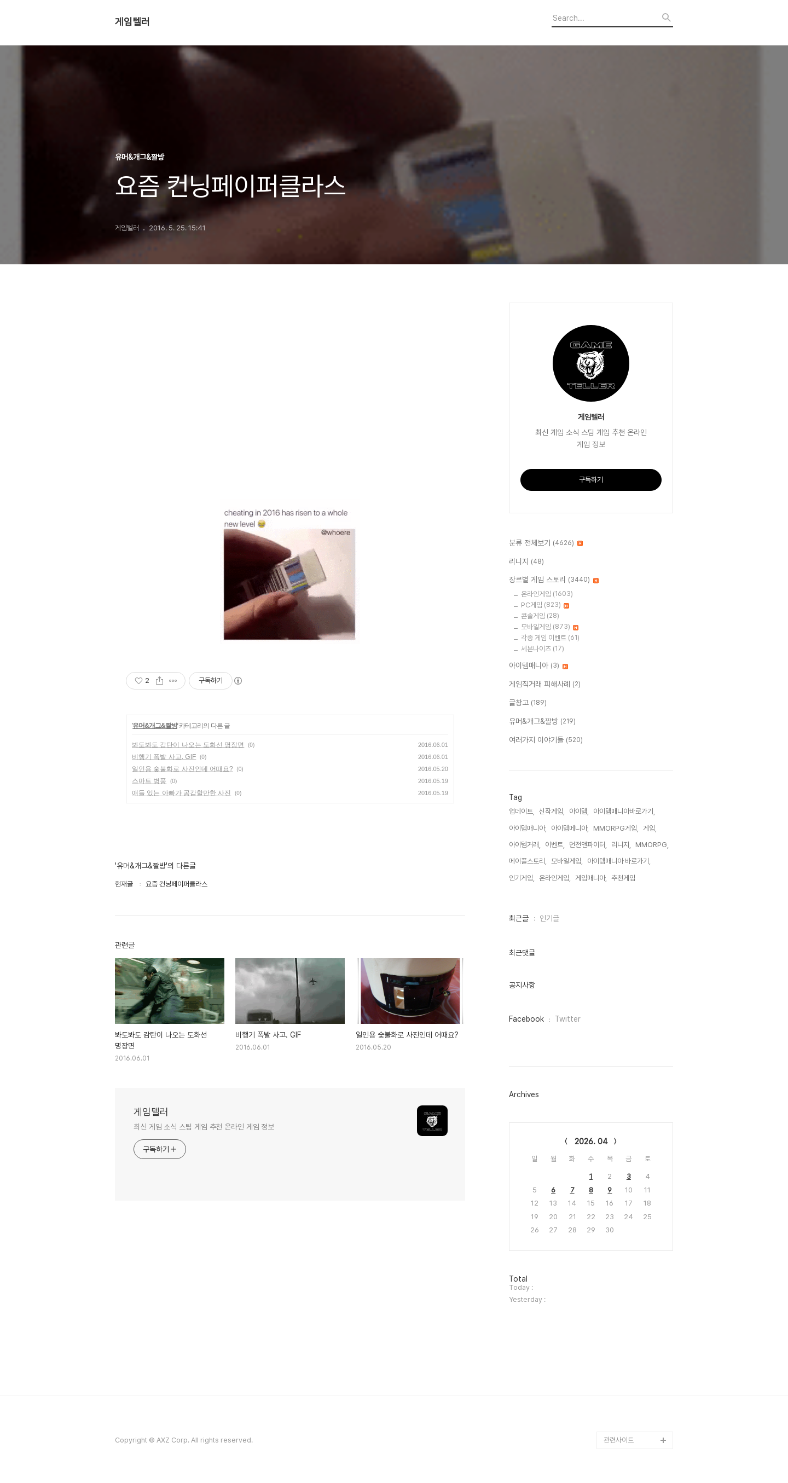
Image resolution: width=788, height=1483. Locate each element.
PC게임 (545, 605)
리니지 (526, 562)
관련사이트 (619, 1440)
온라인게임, (555, 878)
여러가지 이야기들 (546, 740)
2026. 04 (591, 1141)
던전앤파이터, (588, 845)
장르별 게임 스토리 (554, 580)
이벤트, (555, 845)
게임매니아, (591, 878)
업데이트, (522, 811)
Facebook (526, 1019)
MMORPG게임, (616, 828)
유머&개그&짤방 (154, 725)
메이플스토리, (528, 861)
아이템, (579, 811)
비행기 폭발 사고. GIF (164, 757)
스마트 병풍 (149, 781)
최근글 (519, 918)
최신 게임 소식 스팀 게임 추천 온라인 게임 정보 (204, 1126)
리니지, (621, 845)
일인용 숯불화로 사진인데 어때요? (182, 769)
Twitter (568, 1019)
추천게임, (624, 878)
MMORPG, (652, 845)
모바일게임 (549, 627)
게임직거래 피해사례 (545, 684)
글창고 (528, 703)
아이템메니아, (570, 828)
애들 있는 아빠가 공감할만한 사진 (181, 793)
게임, (650, 828)
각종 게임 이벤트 (550, 638)
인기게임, (522, 878)
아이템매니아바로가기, (624, 811)
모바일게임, (567, 861)
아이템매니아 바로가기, (619, 861)
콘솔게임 (540, 616)
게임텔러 (132, 21)
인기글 (549, 918)
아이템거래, (525, 845)
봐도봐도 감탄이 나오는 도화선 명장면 (188, 745)
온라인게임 (547, 594)
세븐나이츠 (542, 649)
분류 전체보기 (546, 543)
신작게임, (552, 811)
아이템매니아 (538, 666)
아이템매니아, (528, 828)
